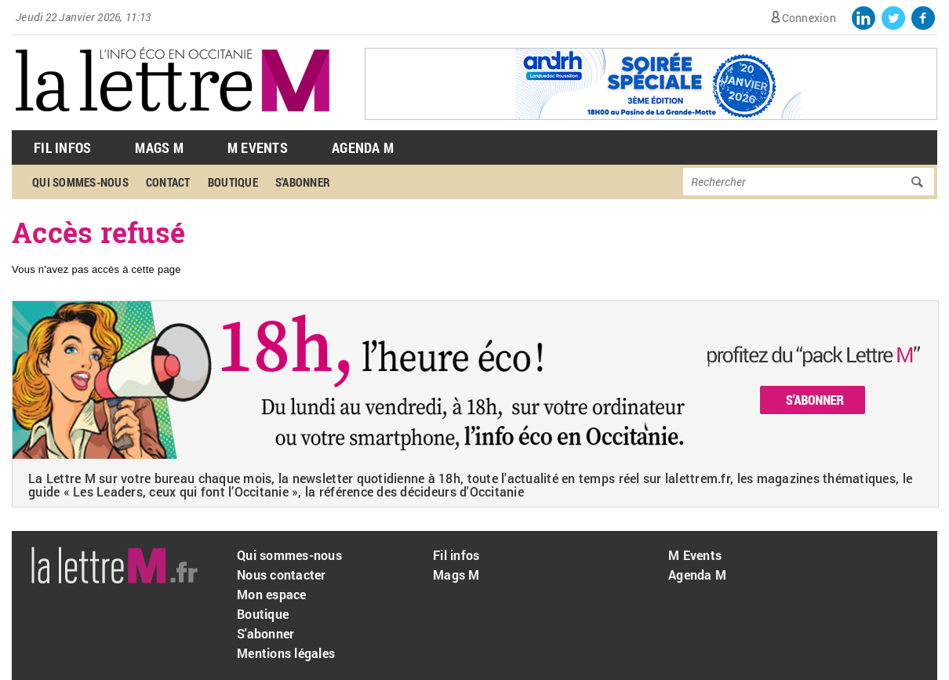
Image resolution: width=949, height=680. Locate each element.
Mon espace (272, 594)
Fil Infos (62, 147)
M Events (257, 147)
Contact (168, 182)
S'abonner (302, 182)
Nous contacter (281, 574)
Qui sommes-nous (80, 182)
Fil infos (456, 555)
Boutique (233, 182)
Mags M (159, 147)
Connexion (809, 17)
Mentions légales (286, 653)
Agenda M (363, 147)
